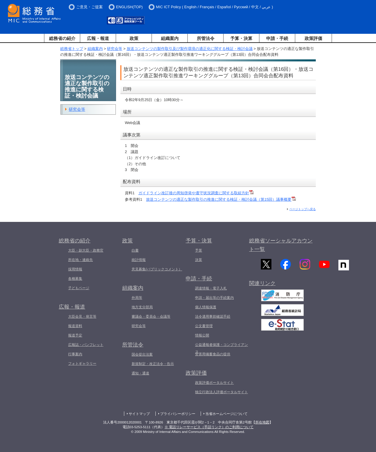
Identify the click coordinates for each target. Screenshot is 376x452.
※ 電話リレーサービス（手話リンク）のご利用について (209, 427)
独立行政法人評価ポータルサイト (221, 392)
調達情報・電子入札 (211, 288)
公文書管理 (204, 326)
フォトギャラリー (82, 363)
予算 (198, 250)
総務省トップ (71, 48)
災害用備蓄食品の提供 (212, 354)
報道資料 (75, 326)
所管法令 (205, 38)
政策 (134, 38)
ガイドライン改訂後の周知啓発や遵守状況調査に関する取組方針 (196, 193)
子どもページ (78, 288)
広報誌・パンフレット (85, 345)
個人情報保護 (205, 307)
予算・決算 (241, 38)
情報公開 (202, 335)
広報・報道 (98, 38)
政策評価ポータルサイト (214, 383)
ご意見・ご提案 (89, 7)
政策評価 (313, 38)
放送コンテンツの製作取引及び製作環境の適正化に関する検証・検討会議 (190, 48)
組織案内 (170, 38)
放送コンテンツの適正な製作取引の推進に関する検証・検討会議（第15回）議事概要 (221, 199)
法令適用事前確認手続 (212, 316)
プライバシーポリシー (177, 414)
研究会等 (114, 48)
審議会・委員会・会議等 (151, 316)
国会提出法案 (142, 354)
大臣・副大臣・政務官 (85, 250)
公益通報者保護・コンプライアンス (221, 348)
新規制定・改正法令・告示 (153, 364)
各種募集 (75, 279)
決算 (198, 260)
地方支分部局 (142, 307)
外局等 (137, 298)
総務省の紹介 (62, 38)
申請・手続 (277, 38)
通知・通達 (140, 373)
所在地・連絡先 (80, 260)
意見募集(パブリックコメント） (157, 269)
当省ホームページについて (226, 414)
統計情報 (139, 260)
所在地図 (262, 422)
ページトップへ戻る (302, 209)
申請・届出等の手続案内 (214, 298)
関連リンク (262, 286)
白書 (135, 250)
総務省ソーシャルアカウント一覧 (281, 245)
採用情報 (75, 269)
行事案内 (75, 354)
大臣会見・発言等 (82, 316)
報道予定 (75, 335)
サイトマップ (139, 414)
